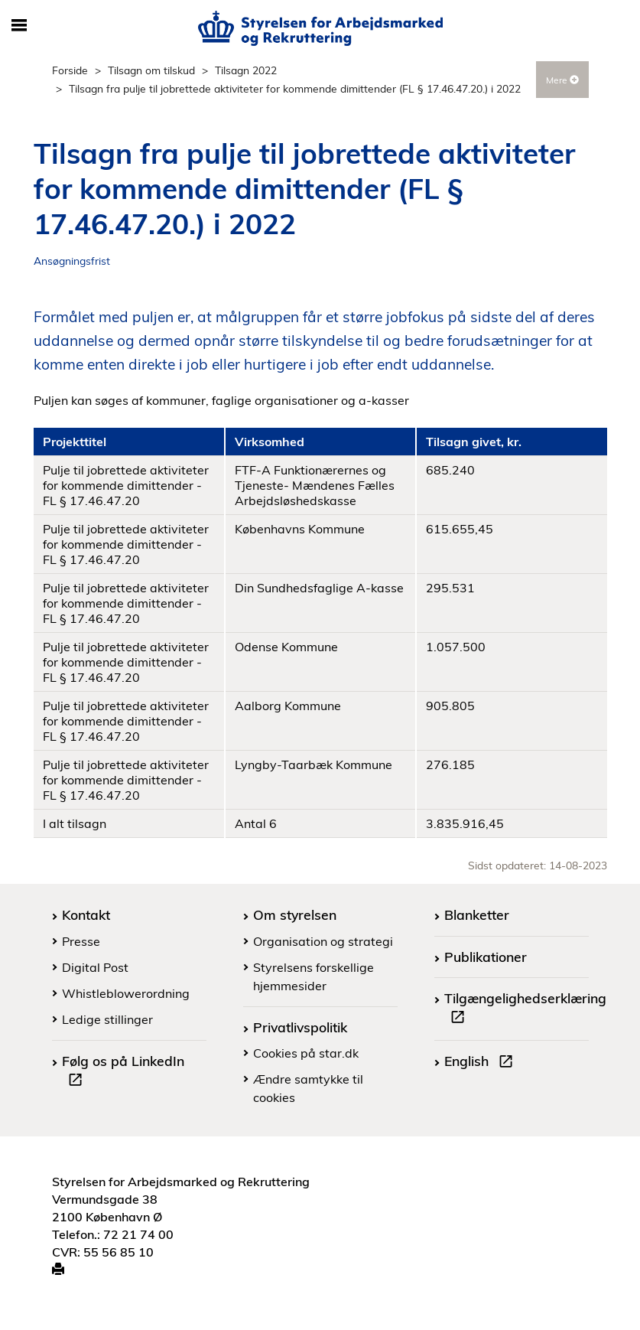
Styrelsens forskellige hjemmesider (313, 976)
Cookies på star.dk (306, 1053)
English (481, 1063)
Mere (562, 80)
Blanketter (476, 914)
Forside (70, 70)
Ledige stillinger (107, 1019)
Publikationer (485, 956)
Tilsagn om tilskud (151, 70)
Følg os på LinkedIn (123, 1072)
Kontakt (86, 914)
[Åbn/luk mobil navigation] (19, 26)
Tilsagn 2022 (246, 70)
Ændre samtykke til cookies (308, 1088)
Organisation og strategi (323, 941)
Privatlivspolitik (300, 1027)
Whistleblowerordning (126, 993)
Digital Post (95, 967)
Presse (81, 941)
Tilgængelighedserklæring (525, 1009)
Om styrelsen (294, 914)
